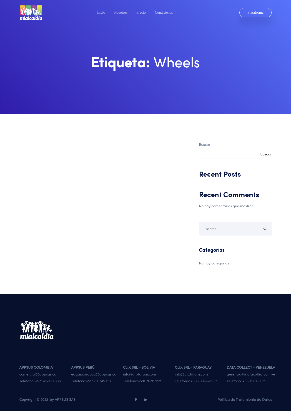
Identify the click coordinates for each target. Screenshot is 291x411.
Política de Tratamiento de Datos (245, 399)
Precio (141, 12)
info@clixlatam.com (139, 374)
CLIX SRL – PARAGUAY (193, 367)
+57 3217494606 (48, 380)
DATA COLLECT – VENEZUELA (251, 367)
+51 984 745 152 (98, 380)
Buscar (204, 144)
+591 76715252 (149, 380)
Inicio (101, 12)
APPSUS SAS (65, 399)
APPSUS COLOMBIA (36, 367)
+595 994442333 (204, 380)
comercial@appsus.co (37, 374)
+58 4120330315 (255, 380)
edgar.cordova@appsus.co (93, 374)
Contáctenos (164, 12)
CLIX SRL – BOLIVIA (139, 367)
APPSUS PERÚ (83, 367)
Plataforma (255, 12)
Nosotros (120, 12)
